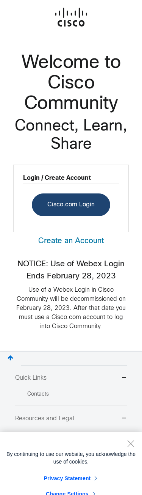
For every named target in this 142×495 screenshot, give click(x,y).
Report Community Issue (56, 434)
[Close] (130, 457)
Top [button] (10, 358)
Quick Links (71, 378)
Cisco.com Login (71, 204)
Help (32, 445)
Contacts (38, 394)
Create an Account (71, 241)
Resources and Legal (71, 419)
